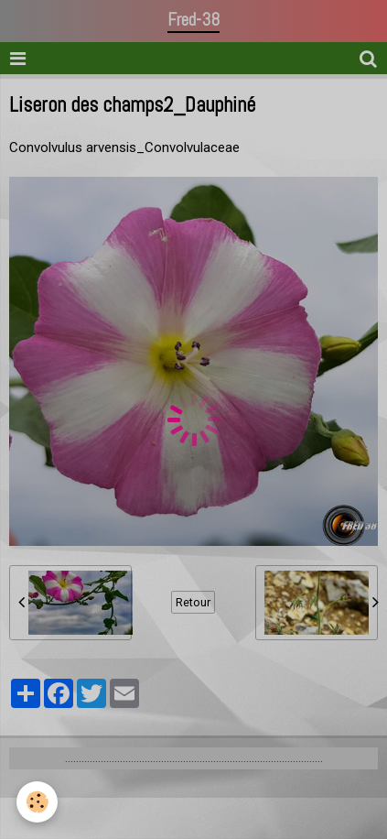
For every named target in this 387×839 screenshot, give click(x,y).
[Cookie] (37, 802)
